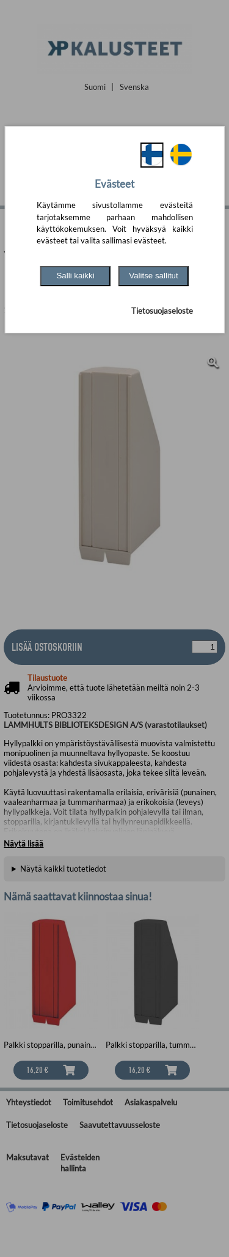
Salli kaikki (75, 275)
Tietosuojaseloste (162, 311)
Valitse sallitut (153, 275)
